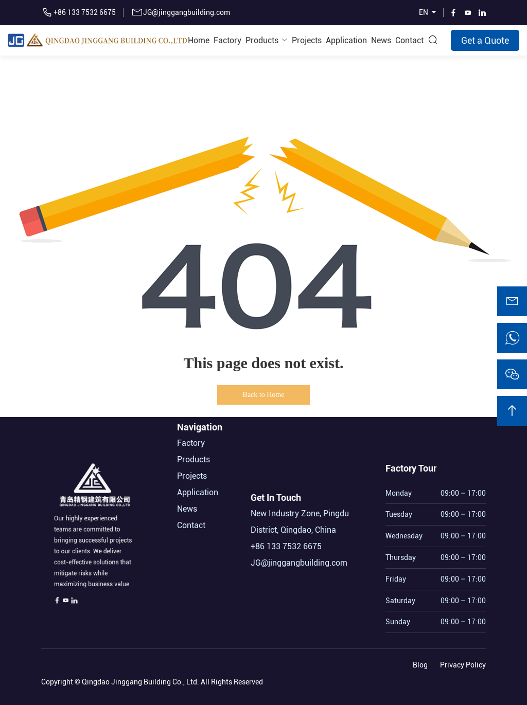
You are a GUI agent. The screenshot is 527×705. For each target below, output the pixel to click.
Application (346, 40)
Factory (227, 40)
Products (261, 40)
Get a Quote (485, 40)
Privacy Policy (463, 663)
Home (198, 40)
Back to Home (264, 395)
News (381, 40)
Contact (409, 40)
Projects (307, 40)
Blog (420, 663)
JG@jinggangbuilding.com (186, 12)
